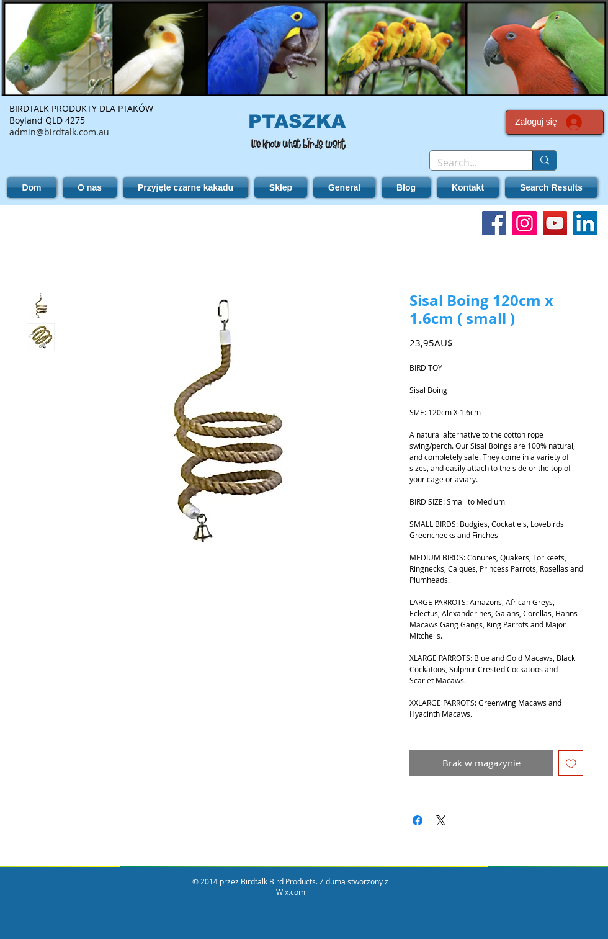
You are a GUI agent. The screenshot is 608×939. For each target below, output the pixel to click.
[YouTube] (555, 223)
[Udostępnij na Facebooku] (417, 820)
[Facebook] (494, 223)
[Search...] (471, 162)
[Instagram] (524, 223)
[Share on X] (441, 820)
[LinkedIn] (585, 223)
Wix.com (290, 892)
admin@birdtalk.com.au (59, 132)
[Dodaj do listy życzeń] (571, 763)
